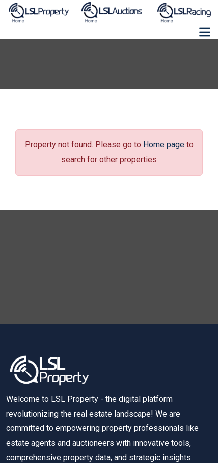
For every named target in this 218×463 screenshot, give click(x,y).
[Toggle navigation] (204, 32)
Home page (163, 144)
